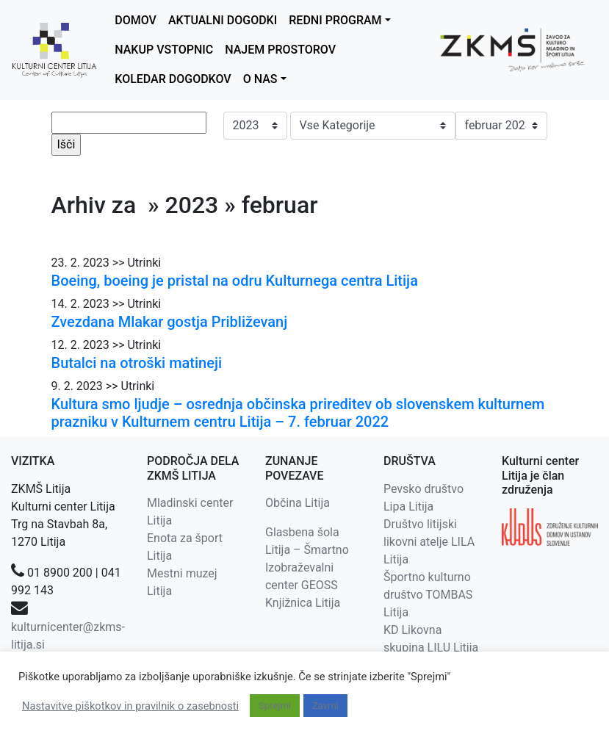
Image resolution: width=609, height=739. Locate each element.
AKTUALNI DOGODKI (222, 20)
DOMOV (135, 20)
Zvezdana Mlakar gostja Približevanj (169, 322)
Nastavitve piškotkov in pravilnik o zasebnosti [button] (130, 706)
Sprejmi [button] (275, 705)
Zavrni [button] (325, 705)
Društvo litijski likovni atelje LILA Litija (429, 541)
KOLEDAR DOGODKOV (173, 79)
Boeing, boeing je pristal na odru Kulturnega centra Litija (234, 280)
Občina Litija (297, 503)
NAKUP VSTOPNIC (164, 50)
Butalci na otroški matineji (137, 363)
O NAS (260, 79)
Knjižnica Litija (302, 603)
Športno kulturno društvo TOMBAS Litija (427, 594)
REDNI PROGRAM (335, 20)
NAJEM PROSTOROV (280, 50)
